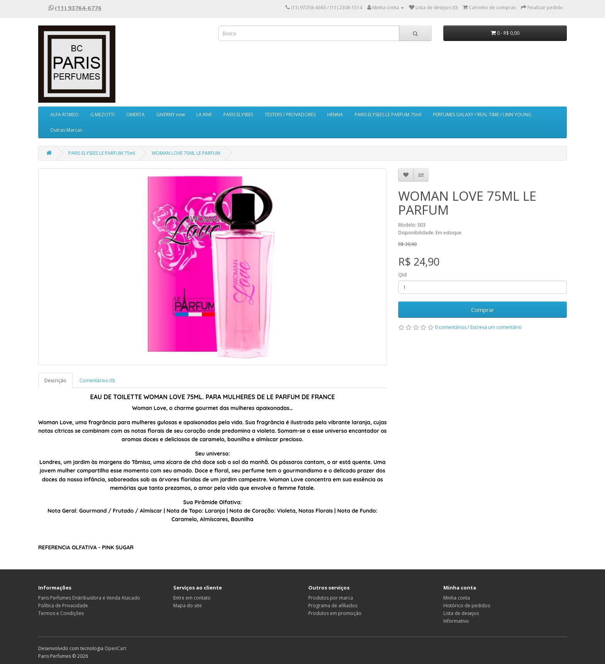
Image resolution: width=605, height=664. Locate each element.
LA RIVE (204, 114)
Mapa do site (187, 605)
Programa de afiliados (332, 605)
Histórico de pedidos (466, 605)
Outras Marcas (66, 130)
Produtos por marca (330, 598)
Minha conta (456, 598)
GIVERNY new (170, 114)
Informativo (456, 621)
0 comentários (450, 327)
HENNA (335, 114)
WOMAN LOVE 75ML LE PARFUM (186, 153)
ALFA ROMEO (64, 114)
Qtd (402, 274)
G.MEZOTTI (102, 114)
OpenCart (115, 648)
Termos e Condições (61, 613)
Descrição (55, 380)
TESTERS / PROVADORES (290, 114)
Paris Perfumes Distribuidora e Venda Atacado (89, 598)
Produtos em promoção (335, 613)
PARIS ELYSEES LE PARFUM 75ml (388, 114)
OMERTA (135, 114)
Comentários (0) (97, 380)
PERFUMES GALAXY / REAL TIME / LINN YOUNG (482, 114)
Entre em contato (192, 598)
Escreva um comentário (496, 327)
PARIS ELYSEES (238, 114)
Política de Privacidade (63, 605)
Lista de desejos (461, 613)
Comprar (482, 309)
